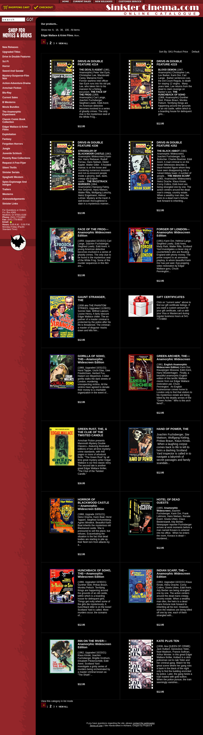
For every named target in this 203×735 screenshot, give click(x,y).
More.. (77, 35)
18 (57, 30)
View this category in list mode (57, 701)
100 (67, 30)
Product (178, 51)
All (72, 30)
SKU (170, 51)
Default (194, 51)
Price (185, 51)
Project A (147, 725)
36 (61, 30)
